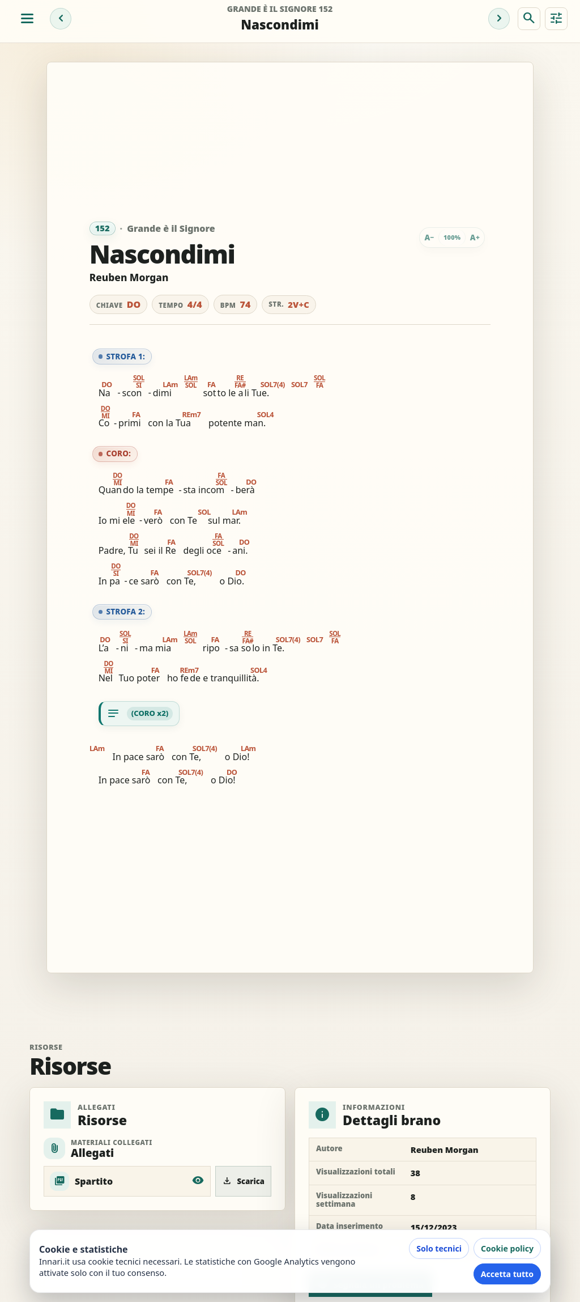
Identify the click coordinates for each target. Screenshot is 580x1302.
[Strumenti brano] (556, 18)
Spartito (94, 1181)
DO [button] (106, 384)
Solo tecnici (439, 1248)
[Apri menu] (27, 19)
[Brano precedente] (60, 18)
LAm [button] (170, 384)
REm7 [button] (191, 414)
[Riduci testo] (429, 237)
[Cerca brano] (529, 18)
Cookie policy (507, 1248)
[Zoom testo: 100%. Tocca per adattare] (452, 237)
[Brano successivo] (499, 18)
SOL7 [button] (299, 384)
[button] (138, 385)
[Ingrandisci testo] (475, 237)
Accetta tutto (507, 1274)
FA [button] (207, 384)
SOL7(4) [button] (273, 384)
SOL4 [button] (265, 414)
